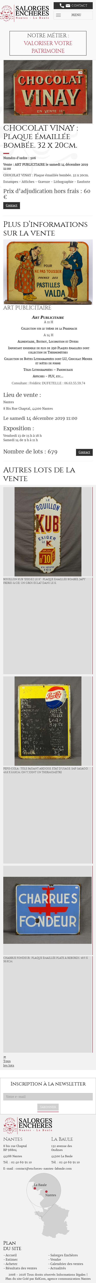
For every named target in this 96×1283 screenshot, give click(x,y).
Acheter (11, 1264)
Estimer (12, 1260)
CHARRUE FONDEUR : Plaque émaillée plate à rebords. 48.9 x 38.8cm (45, 959)
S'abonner (48, 1107)
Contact (73, 5)
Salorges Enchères (64, 1255)
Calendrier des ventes (66, 1264)
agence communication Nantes (69, 1279)
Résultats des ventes (21, 1268)
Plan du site (13, 1279)
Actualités (58, 1268)
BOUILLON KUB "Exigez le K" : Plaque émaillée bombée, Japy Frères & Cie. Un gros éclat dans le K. (44, 581)
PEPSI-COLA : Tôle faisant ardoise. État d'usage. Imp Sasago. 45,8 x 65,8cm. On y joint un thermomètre (45, 770)
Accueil (11, 1255)
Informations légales (71, 1274)
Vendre (55, 1260)
